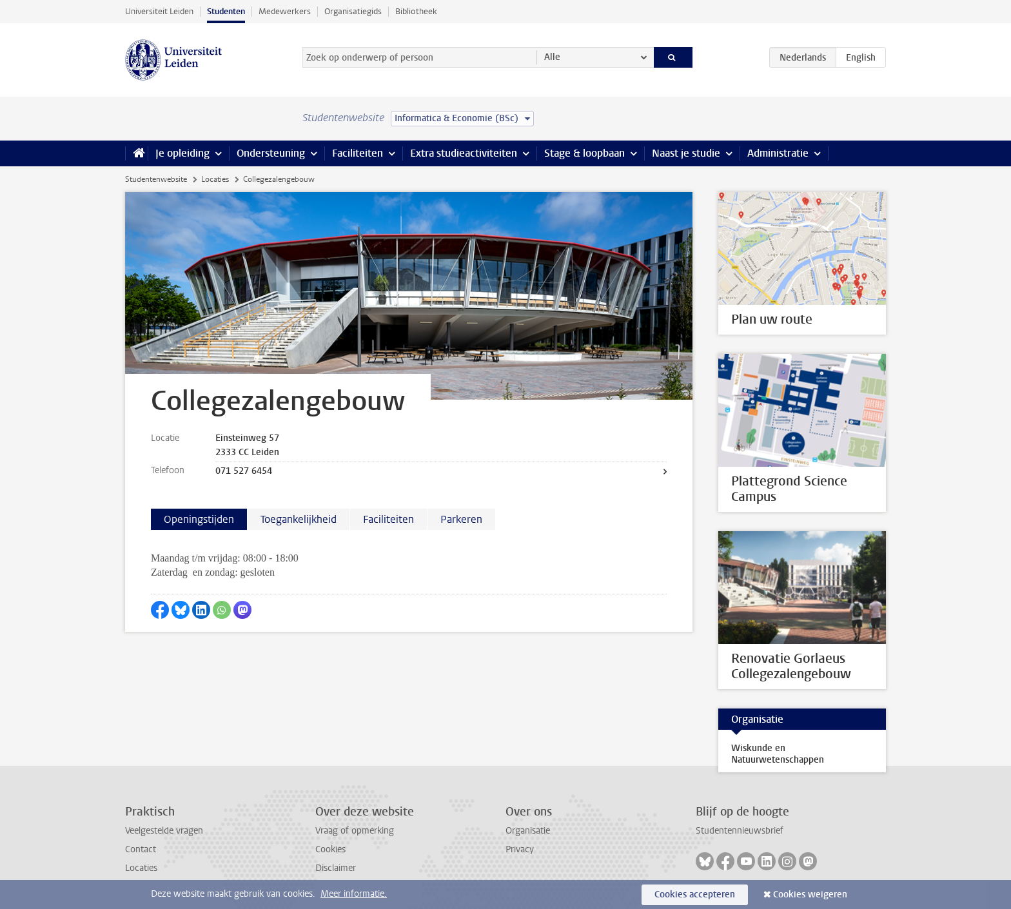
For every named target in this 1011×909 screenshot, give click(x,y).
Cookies (330, 849)
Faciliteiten (357, 153)
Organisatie (527, 831)
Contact (140, 849)
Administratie (778, 153)
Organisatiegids (353, 11)
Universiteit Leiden (159, 11)
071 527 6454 (243, 471)
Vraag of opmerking (354, 831)
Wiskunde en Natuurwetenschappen (777, 754)
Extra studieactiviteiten (463, 153)
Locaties (215, 179)
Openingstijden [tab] (199, 519)
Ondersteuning (271, 153)
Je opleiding (182, 153)
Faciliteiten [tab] (388, 519)
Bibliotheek (416, 11)
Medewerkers (285, 11)
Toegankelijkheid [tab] (298, 519)
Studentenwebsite (156, 179)
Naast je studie (686, 153)
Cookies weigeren (810, 894)
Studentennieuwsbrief (739, 831)
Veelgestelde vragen (164, 831)
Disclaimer (335, 868)
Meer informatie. (353, 894)
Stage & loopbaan (584, 153)
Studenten (226, 11)
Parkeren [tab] (461, 519)
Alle (552, 57)
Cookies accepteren (694, 894)
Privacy (519, 849)
